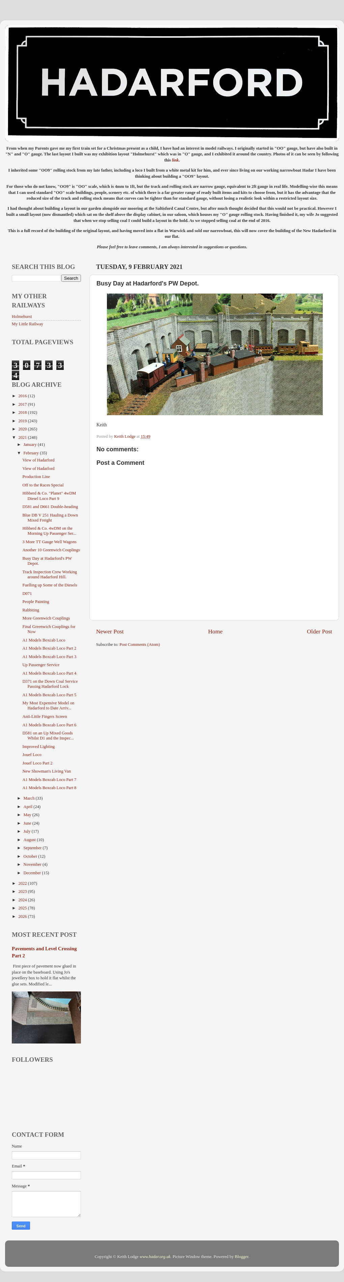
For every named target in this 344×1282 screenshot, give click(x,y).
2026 (23, 916)
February (32, 453)
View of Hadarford (38, 460)
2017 (23, 404)
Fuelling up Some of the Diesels (49, 585)
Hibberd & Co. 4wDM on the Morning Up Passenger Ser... (49, 531)
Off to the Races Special (42, 485)
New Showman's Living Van (46, 771)
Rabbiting (30, 610)
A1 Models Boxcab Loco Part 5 (49, 695)
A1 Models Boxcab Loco (43, 640)
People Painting (35, 601)
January (31, 444)
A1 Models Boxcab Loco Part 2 (49, 648)
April (29, 806)
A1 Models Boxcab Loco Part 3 (49, 656)
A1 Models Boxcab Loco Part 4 (49, 673)
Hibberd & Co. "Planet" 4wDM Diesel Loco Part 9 (49, 496)
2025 (23, 908)
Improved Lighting (38, 746)
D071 (27, 593)
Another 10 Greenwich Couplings (51, 550)
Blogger (241, 1256)
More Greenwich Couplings (46, 618)
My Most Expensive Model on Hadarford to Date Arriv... (48, 705)
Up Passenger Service (40, 664)
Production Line (36, 476)
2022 (23, 883)
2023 (23, 891)
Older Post (319, 631)
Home (215, 631)
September (33, 848)
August (30, 839)
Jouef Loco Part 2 (37, 763)
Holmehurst (22, 316)
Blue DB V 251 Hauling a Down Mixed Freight (50, 518)
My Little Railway (27, 324)
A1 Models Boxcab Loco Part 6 (49, 725)
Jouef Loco (31, 754)
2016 (23, 396)
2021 (23, 437)
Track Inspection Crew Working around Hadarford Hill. (49, 574)
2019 (23, 421)
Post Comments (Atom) (139, 644)
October (31, 856)
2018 (23, 412)
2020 (23, 429)
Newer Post (110, 631)
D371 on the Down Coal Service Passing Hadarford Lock (50, 684)
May (28, 814)
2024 (23, 900)
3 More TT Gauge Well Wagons (49, 541)
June (28, 823)
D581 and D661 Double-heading (50, 506)
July (28, 831)
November (33, 864)
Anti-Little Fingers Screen (44, 716)
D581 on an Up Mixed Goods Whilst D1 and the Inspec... (48, 735)
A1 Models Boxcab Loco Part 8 (49, 787)
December (33, 873)
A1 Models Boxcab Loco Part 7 (49, 779)
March (30, 798)
